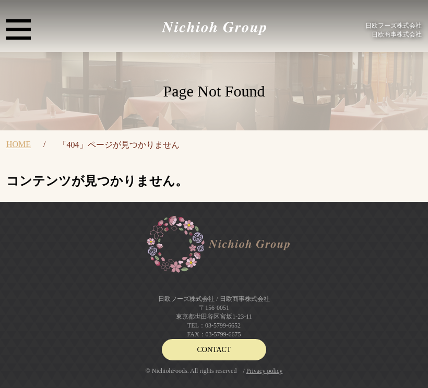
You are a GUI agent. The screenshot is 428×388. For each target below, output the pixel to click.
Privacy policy (264, 370)
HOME (18, 144)
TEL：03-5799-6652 (214, 325)
